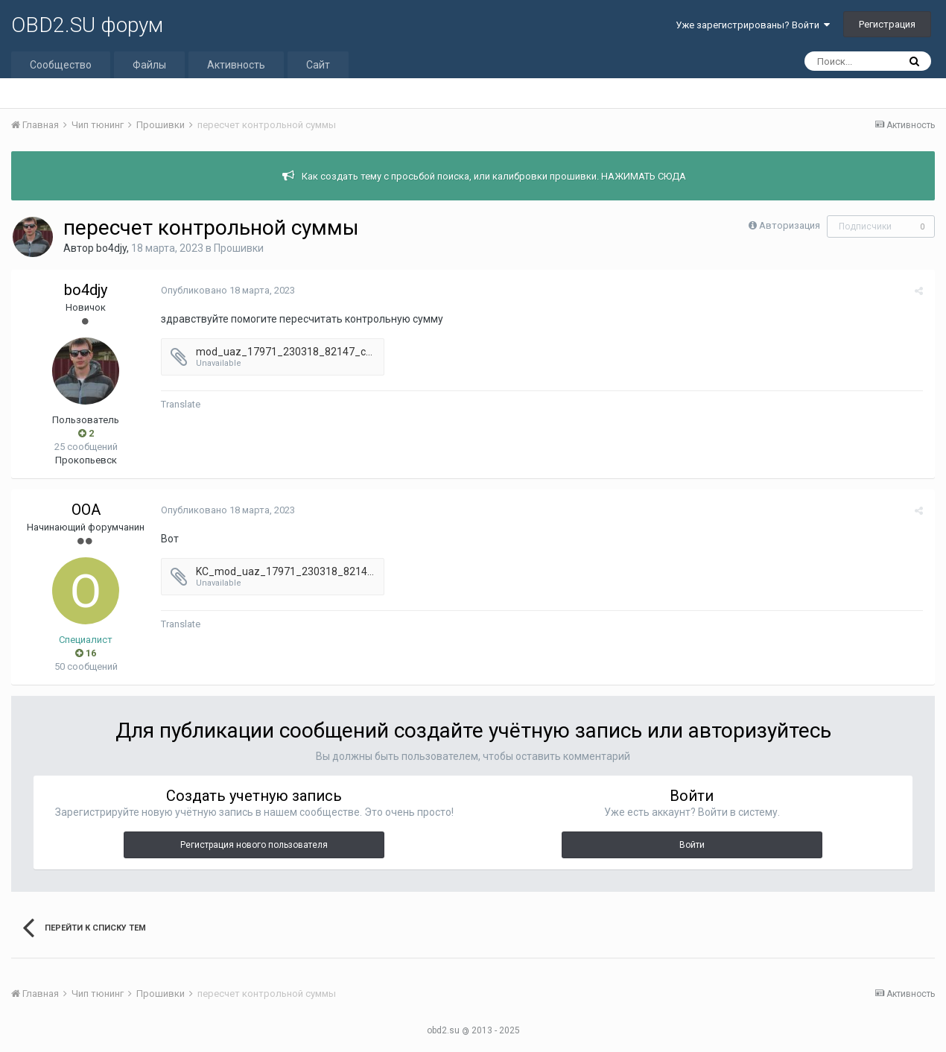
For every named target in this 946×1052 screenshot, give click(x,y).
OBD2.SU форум (87, 25)
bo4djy (111, 248)
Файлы (149, 65)
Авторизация (789, 225)
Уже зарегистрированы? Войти (753, 25)
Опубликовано (227, 290)
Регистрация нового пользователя (254, 845)
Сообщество (61, 65)
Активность (236, 65)
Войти (692, 845)
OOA (86, 510)
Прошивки (239, 248)
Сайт (318, 65)
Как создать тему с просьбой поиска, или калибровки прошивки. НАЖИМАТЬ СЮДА (494, 176)
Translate (180, 404)
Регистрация (887, 24)
